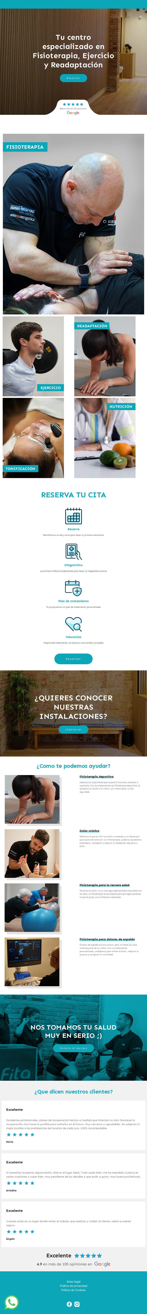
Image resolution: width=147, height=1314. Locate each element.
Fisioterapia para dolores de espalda (107, 939)
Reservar (73, 78)
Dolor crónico (89, 830)
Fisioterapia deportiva (97, 776)
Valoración (73, 637)
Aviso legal (73, 1281)
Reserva (73, 529)
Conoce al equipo (73, 1048)
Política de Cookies (73, 1290)
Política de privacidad (73, 1285)
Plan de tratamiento (73, 601)
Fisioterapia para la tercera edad (104, 885)
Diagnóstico (74, 565)
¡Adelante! (73, 729)
